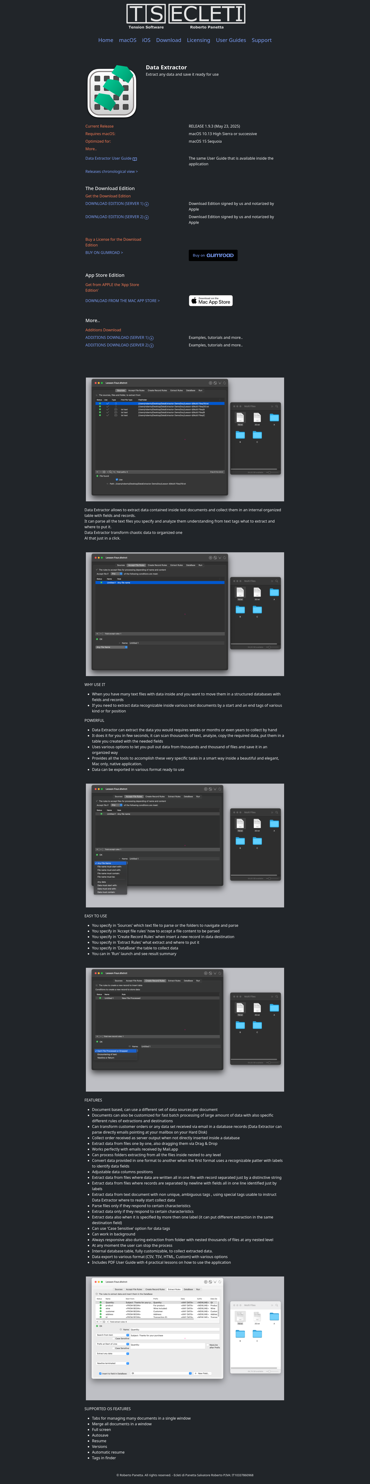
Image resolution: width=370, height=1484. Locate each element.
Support (262, 40)
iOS (146, 40)
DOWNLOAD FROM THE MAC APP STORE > (122, 300)
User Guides (231, 40)
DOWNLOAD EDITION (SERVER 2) (117, 216)
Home (105, 40)
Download (168, 40)
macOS (127, 40)
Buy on (213, 255)
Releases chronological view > (111, 171)
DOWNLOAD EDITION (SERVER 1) (117, 203)
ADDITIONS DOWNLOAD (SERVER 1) (119, 337)
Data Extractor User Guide (111, 158)
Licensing (198, 40)
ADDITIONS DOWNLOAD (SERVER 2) (119, 345)
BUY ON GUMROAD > (104, 252)
